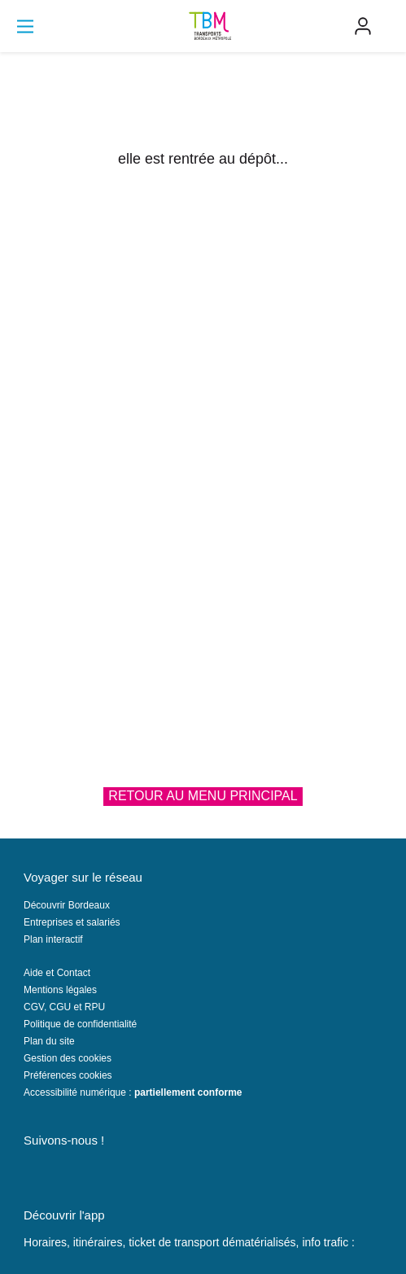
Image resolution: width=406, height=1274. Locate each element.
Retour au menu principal (202, 796)
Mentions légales (60, 990)
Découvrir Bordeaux (67, 905)
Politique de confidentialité (80, 1024)
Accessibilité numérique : (133, 1092)
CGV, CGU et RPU (64, 1007)
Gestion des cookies (67, 1058)
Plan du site (49, 1041)
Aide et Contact (57, 972)
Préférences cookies (68, 1075)
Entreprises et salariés (72, 922)
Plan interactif (53, 939)
